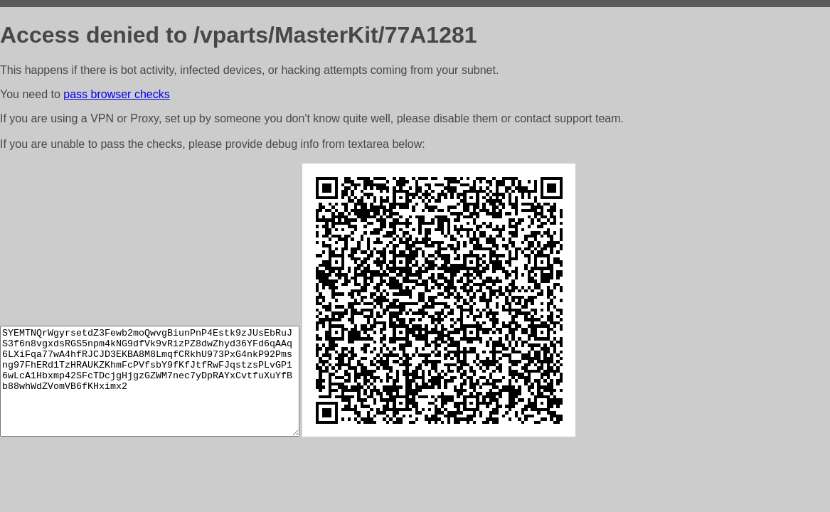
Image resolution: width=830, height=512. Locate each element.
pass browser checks (116, 94)
